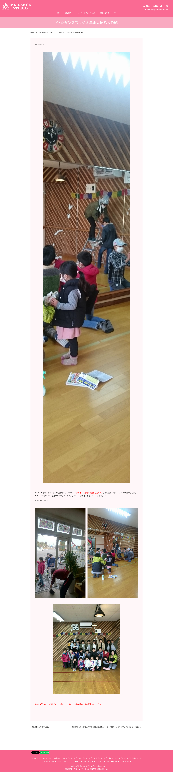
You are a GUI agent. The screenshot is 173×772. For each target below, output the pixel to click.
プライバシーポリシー (111, 761)
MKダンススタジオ (45, 758)
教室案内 (68, 13)
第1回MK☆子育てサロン (40, 727)
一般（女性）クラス (82, 761)
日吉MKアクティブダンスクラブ (65, 758)
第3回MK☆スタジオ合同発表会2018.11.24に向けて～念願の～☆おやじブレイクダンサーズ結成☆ (106, 727)
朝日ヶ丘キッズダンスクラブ (119, 758)
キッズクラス (68, 761)
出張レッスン (136, 758)
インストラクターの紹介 (86, 13)
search (115, 13)
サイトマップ (126, 761)
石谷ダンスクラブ (85, 758)
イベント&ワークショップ (47, 32)
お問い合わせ (104, 13)
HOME (58, 13)
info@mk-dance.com (159, 9)
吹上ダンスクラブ (100, 758)
